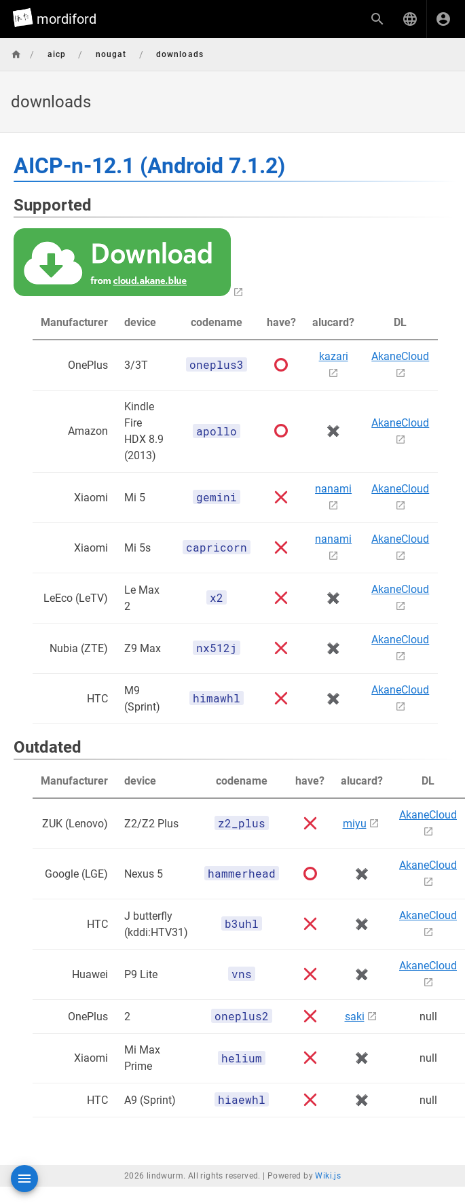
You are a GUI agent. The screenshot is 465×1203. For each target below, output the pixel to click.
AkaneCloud (400, 356)
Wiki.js (328, 1176)
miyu (355, 823)
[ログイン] (443, 19)
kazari (333, 356)
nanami (333, 488)
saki (355, 1016)
